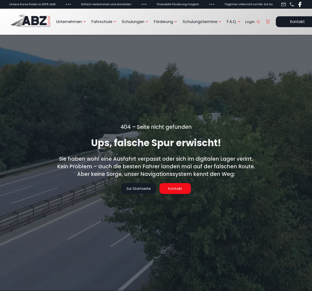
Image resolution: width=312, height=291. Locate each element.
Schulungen (136, 21)
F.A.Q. (234, 21)
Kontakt (179, 188)
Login (252, 21)
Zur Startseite (132, 188)
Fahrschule (104, 21)
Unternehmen (71, 21)
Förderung (166, 21)
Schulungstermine (203, 21)
